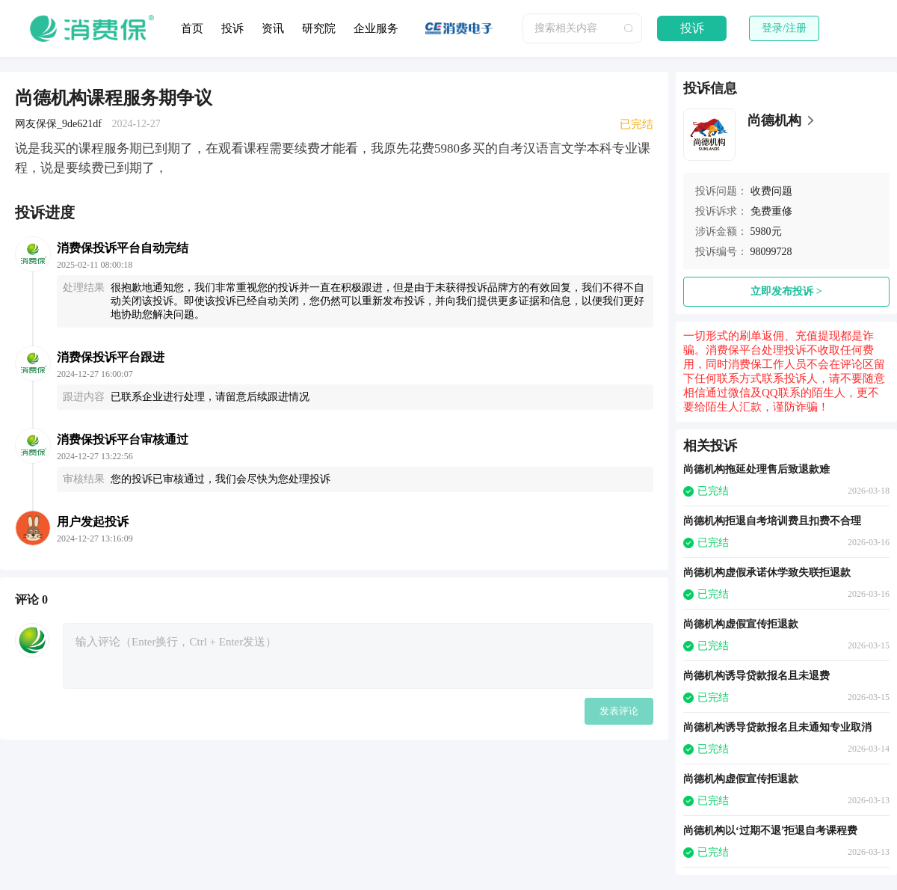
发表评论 (618, 710)
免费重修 (771, 211)
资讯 (273, 28)
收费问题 (771, 191)
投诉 (232, 28)
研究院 (319, 28)
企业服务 (376, 28)
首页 (192, 28)
